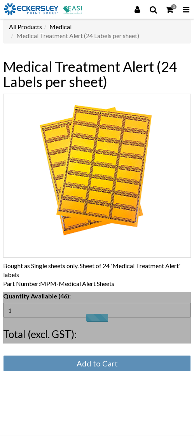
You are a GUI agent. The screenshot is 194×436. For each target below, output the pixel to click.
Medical (60, 26)
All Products (25, 26)
